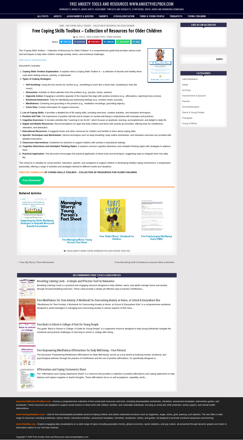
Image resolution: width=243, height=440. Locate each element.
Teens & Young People (152, 16)
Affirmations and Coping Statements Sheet (61, 370)
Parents (103, 16)
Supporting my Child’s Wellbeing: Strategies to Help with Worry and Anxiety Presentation (37, 224)
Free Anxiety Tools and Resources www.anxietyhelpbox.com (121, 4)
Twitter (65, 41)
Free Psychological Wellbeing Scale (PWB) (156, 238)
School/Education (123, 16)
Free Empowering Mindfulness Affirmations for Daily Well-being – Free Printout (81, 351)
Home (61, 25)
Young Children (197, 16)
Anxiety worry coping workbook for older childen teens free (101, 251)
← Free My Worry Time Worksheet (35, 263)
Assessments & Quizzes (80, 16)
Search (219, 59)
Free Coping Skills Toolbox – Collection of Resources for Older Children (97, 30)
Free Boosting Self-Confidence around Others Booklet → (146, 263)
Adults (58, 16)
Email (137, 41)
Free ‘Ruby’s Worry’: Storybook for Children (117, 238)
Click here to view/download (32, 60)
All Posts (42, 16)
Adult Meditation (190, 79)
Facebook (79, 41)
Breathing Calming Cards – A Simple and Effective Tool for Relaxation (75, 282)
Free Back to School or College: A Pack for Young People (68, 325)
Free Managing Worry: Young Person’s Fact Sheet (77, 241)
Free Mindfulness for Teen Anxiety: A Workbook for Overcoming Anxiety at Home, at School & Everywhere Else (98, 301)
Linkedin (109, 41)
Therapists (176, 16)
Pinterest (94, 41)
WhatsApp (124, 41)
